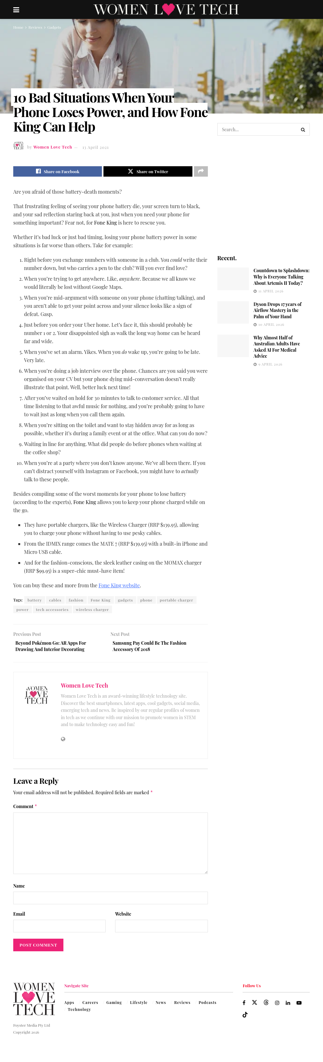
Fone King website (119, 587)
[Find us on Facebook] (244, 1006)
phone (146, 601)
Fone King (101, 601)
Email (19, 918)
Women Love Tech (52, 147)
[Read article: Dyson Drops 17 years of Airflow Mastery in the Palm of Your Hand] (233, 312)
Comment (25, 810)
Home (18, 27)
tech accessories (52, 610)
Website (123, 918)
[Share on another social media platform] (201, 172)
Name (19, 890)
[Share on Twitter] (147, 172)
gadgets (125, 601)
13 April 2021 (96, 147)
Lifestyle (138, 1006)
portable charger (176, 601)
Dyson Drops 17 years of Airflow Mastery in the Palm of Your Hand (278, 310)
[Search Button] (303, 129)
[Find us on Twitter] (255, 1006)
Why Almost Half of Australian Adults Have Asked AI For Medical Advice (277, 347)
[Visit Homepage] (166, 9)
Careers (90, 1006)
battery (34, 601)
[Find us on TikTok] (245, 1019)
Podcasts (208, 1006)
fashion (76, 601)
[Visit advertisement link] (263, 194)
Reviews (35, 27)
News (161, 1006)
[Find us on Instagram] (277, 1006)
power (22, 610)
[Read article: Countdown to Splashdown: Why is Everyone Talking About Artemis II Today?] (233, 278)
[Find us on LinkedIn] (288, 1006)
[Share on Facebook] (57, 172)
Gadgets (54, 27)
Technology (79, 1013)
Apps (69, 1006)
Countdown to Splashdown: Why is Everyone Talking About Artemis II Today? (282, 276)
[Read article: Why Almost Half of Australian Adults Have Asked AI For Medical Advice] (233, 346)
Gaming (114, 1006)
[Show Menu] (16, 9)
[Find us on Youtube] (300, 1006)
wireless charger (92, 610)
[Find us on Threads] (266, 1006)
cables (55, 601)
